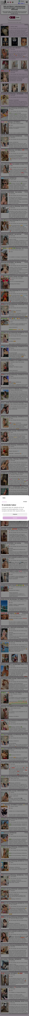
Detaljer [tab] (25, 501)
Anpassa (15, 514)
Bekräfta (15, 517)
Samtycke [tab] (4, 501)
